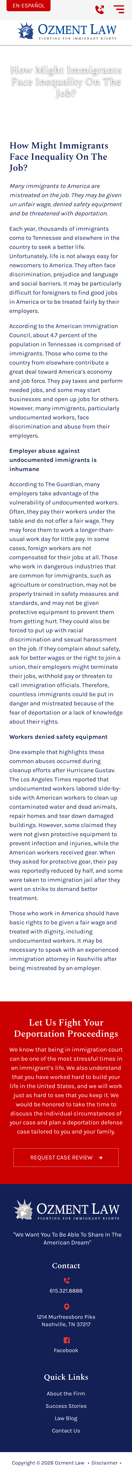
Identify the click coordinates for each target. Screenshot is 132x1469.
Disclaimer (104, 1463)
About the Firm (66, 1393)
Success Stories (66, 1406)
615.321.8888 (66, 1290)
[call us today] (104, 15)
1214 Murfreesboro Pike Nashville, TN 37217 (66, 1320)
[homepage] (66, 1210)
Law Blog (66, 1418)
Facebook (66, 1349)
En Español (29, 5)
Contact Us (66, 1431)
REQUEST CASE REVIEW (67, 1157)
